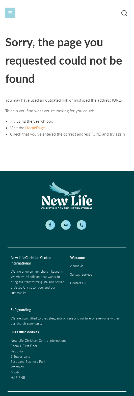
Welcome (77, 257)
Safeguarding (21, 310)
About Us (77, 266)
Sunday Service (81, 274)
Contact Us (78, 283)
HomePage (35, 127)
